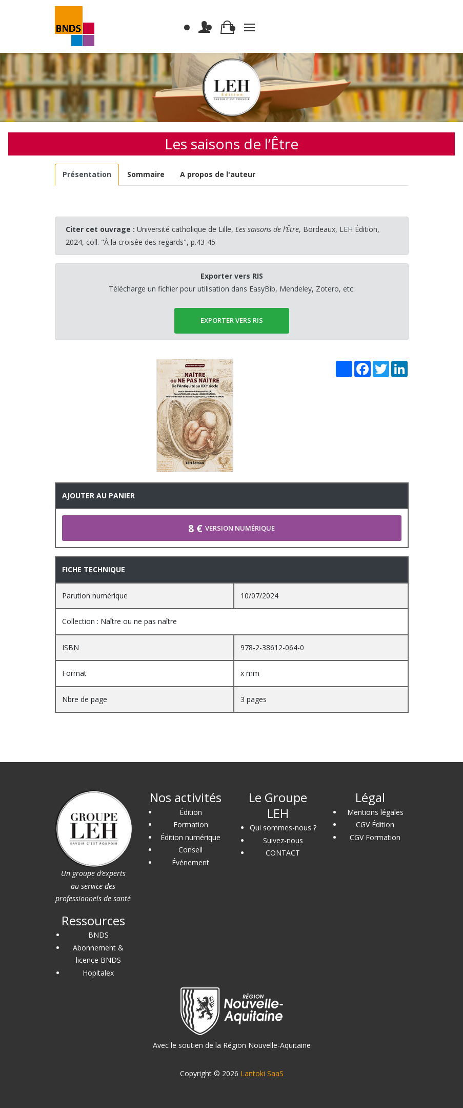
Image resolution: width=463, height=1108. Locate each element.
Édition (190, 812)
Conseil (190, 849)
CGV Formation (375, 837)
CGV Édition (375, 824)
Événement (190, 862)
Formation (190, 824)
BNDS (98, 935)
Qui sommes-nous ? (283, 827)
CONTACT (283, 853)
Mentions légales (375, 812)
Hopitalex (98, 973)
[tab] (87, 175)
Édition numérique (190, 837)
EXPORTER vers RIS (231, 320)
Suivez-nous (283, 840)
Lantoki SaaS (262, 1073)
